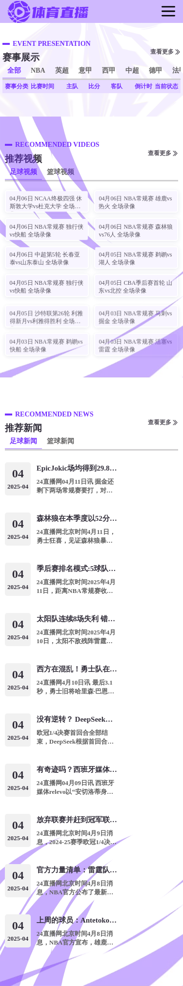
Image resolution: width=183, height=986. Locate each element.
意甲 (85, 70)
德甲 (156, 70)
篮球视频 (60, 172)
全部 (14, 70)
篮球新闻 (60, 441)
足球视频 (23, 172)
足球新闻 (23, 441)
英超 (62, 70)
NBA (38, 70)
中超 (132, 70)
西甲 (109, 70)
